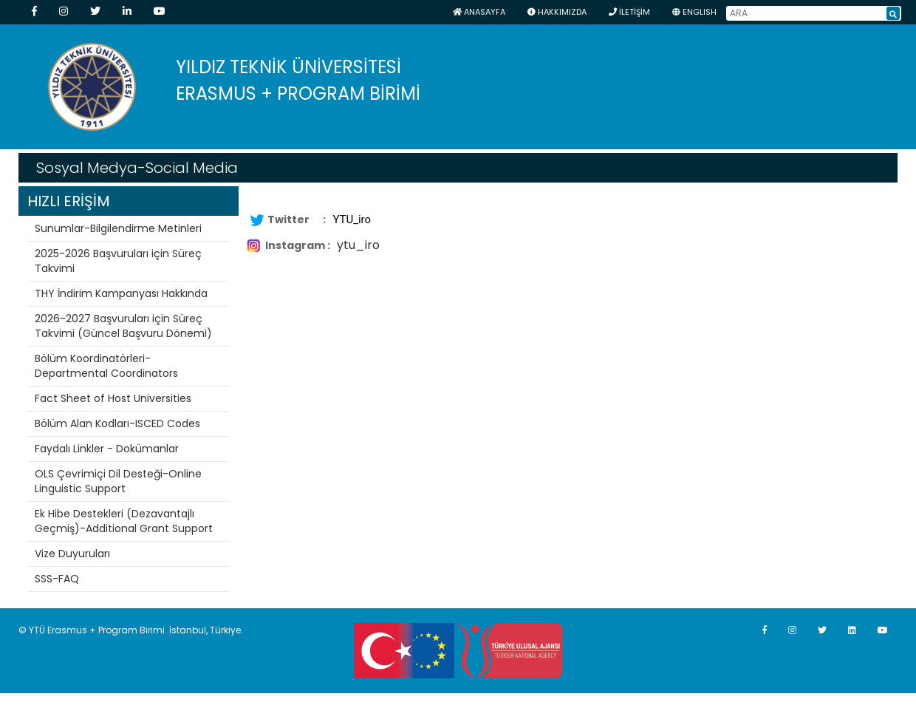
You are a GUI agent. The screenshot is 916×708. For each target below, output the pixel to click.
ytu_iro (358, 244)
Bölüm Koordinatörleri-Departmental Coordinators (106, 366)
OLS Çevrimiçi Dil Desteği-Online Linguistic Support (118, 481)
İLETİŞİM (629, 12)
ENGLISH (694, 12)
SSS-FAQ (57, 578)
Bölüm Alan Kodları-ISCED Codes (117, 423)
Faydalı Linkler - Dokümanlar (107, 448)
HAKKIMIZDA (557, 12)
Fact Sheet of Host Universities (113, 398)
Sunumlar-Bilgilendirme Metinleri (118, 228)
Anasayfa (479, 12)
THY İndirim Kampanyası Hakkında (121, 293)
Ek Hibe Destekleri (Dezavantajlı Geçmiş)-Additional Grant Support (124, 521)
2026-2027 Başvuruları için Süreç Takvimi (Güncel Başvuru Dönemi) (123, 326)
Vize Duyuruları (72, 553)
